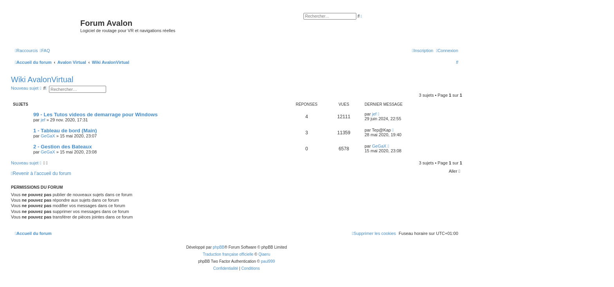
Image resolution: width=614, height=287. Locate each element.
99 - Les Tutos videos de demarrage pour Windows (95, 114)
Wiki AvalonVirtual (42, 79)
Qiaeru (264, 254)
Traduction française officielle (228, 254)
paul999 (268, 261)
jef (43, 119)
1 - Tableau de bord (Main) (65, 131)
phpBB (218, 247)
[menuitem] (45, 50)
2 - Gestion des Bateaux (62, 147)
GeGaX (48, 136)
